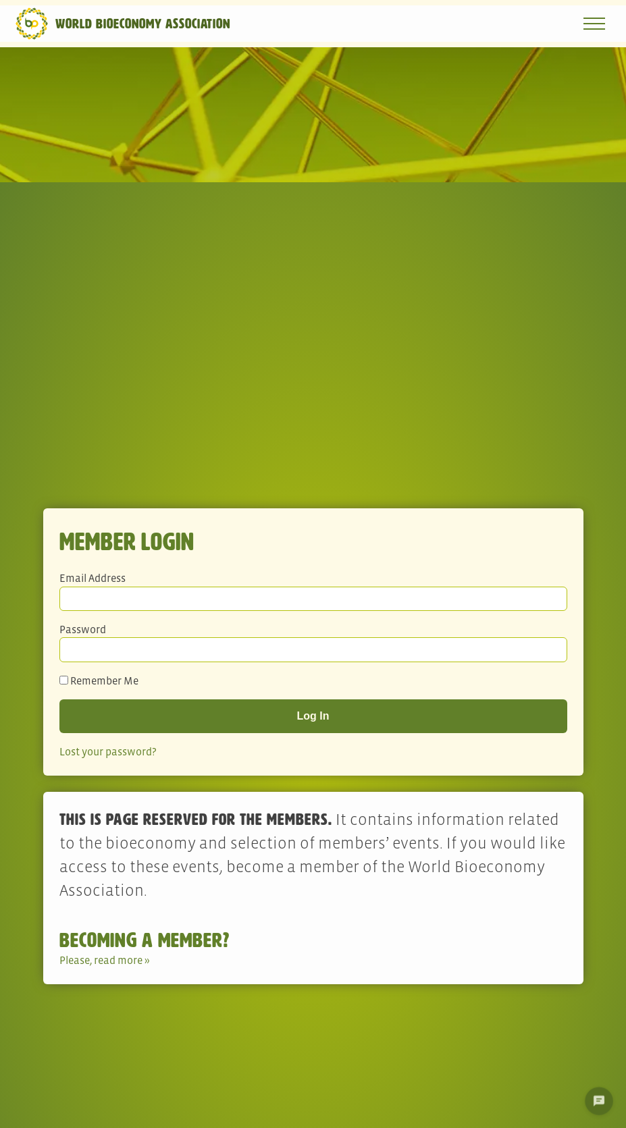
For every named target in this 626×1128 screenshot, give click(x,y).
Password (82, 629)
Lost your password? (108, 751)
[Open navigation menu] (594, 23)
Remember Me (98, 680)
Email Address (92, 578)
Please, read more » (104, 960)
